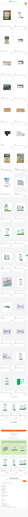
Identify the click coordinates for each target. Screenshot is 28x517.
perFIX (2, 50)
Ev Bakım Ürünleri (3, 496)
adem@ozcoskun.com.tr (6, 505)
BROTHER (15, 50)
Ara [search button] (25, 3)
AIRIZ (15, 317)
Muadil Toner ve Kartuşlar (4, 495)
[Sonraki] (16, 398)
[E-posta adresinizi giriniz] (13, 481)
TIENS (2, 25)
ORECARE (2, 317)
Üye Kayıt (2, 501)
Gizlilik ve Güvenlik (3, 488)
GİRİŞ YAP (13, 430)
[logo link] (13, 1)
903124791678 (5, 504)
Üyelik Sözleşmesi (3, 489)
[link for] (14, 447)
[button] (12, 474)
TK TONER (2, 97)
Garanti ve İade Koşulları (4, 492)
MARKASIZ (2, 144)
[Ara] (14, 3)
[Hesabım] (24, 1)
